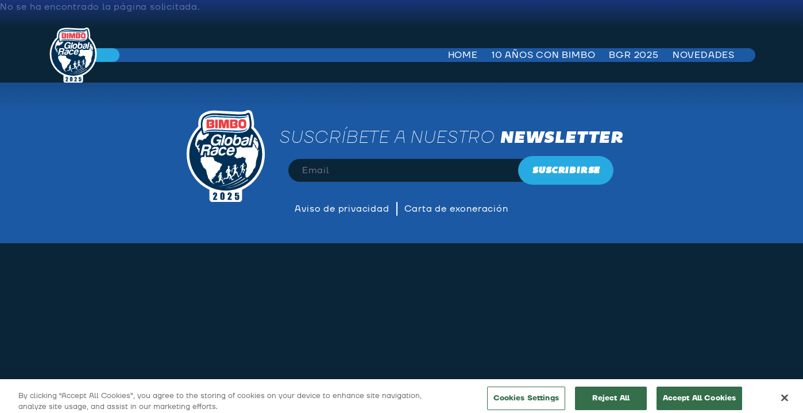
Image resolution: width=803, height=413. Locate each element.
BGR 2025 (633, 55)
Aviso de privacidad (342, 209)
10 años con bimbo (544, 55)
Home (463, 55)
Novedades (704, 55)
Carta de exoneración (456, 209)
